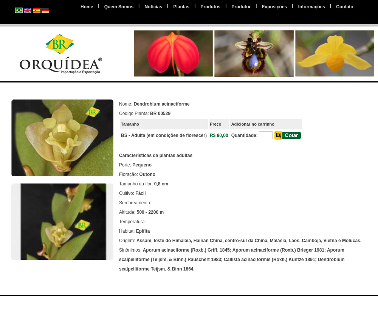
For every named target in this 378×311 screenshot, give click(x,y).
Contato (344, 6)
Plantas (181, 6)
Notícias (153, 6)
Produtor (241, 6)
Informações (311, 6)
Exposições (274, 6)
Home (87, 6)
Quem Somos (118, 6)
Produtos (211, 6)
